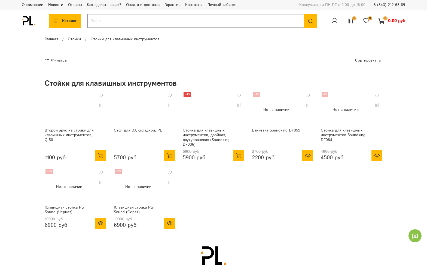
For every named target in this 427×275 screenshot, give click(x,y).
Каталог (65, 21)
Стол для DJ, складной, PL (138, 130)
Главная (51, 39)
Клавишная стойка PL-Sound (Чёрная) (64, 210)
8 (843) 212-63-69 (389, 5)
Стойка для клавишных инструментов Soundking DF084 (343, 135)
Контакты (193, 5)
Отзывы (75, 5)
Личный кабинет (222, 5)
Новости (55, 5)
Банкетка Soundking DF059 (276, 130)
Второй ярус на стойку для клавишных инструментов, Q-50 (69, 135)
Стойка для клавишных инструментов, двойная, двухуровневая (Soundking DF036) (206, 138)
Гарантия (172, 5)
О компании (32, 5)
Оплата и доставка (143, 5)
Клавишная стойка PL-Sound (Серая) (134, 210)
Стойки (74, 39)
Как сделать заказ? (104, 5)
